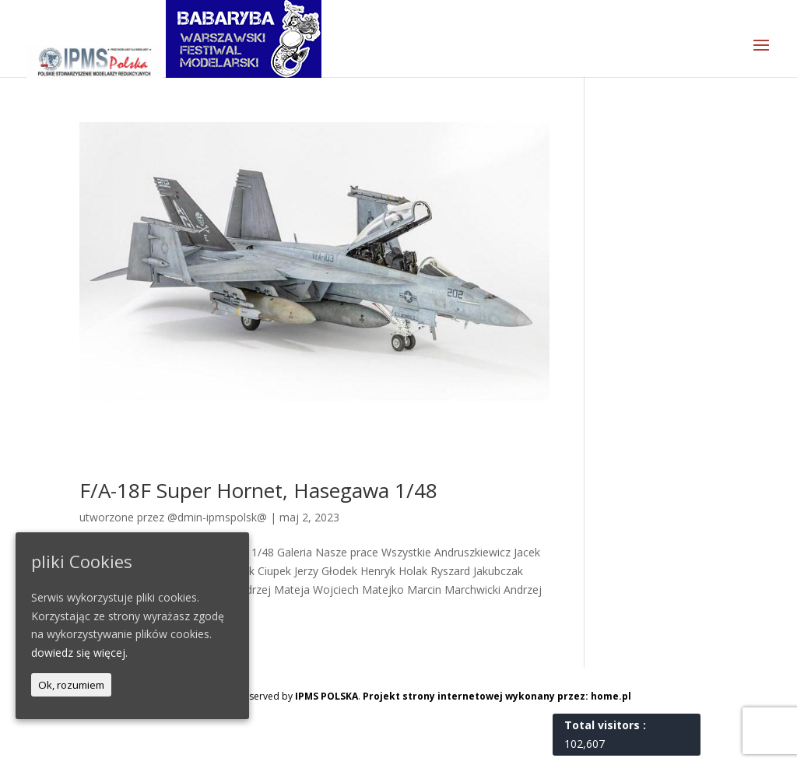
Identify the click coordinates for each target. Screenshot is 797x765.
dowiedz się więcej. (79, 652)
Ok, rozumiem (71, 685)
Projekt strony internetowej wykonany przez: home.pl (497, 696)
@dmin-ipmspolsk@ (217, 517)
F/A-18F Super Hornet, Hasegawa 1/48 (258, 490)
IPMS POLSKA (326, 696)
